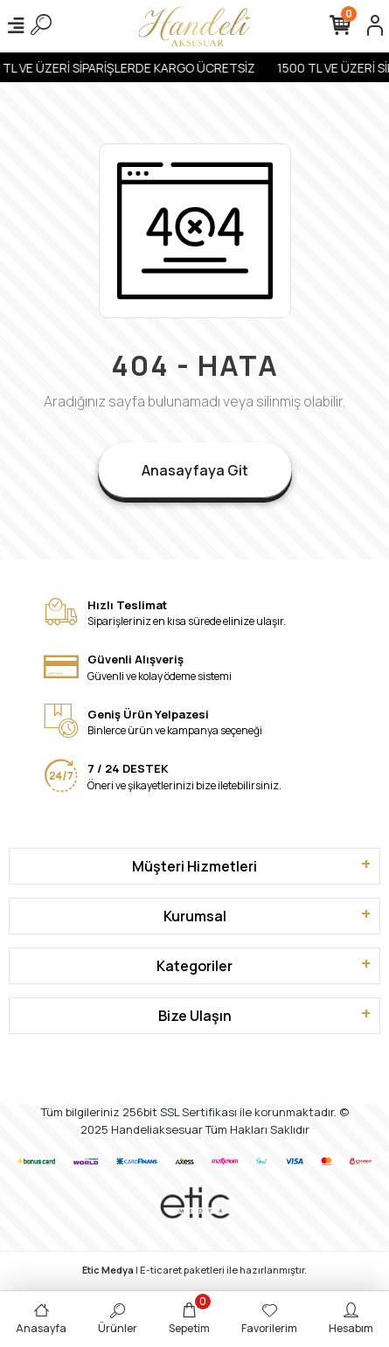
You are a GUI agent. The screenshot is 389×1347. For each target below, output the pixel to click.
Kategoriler (194, 966)
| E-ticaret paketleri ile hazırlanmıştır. (194, 1269)
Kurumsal (194, 916)
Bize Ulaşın (195, 1015)
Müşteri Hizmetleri (194, 866)
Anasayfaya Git (195, 470)
